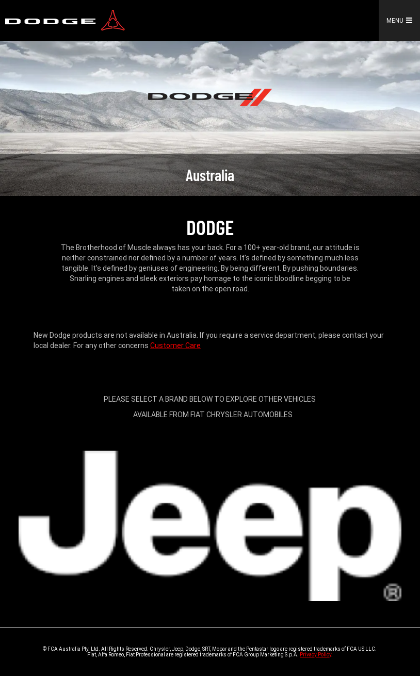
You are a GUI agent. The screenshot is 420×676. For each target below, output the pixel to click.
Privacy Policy (315, 654)
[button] (411, 20)
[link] (65, 21)
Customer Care (175, 345)
